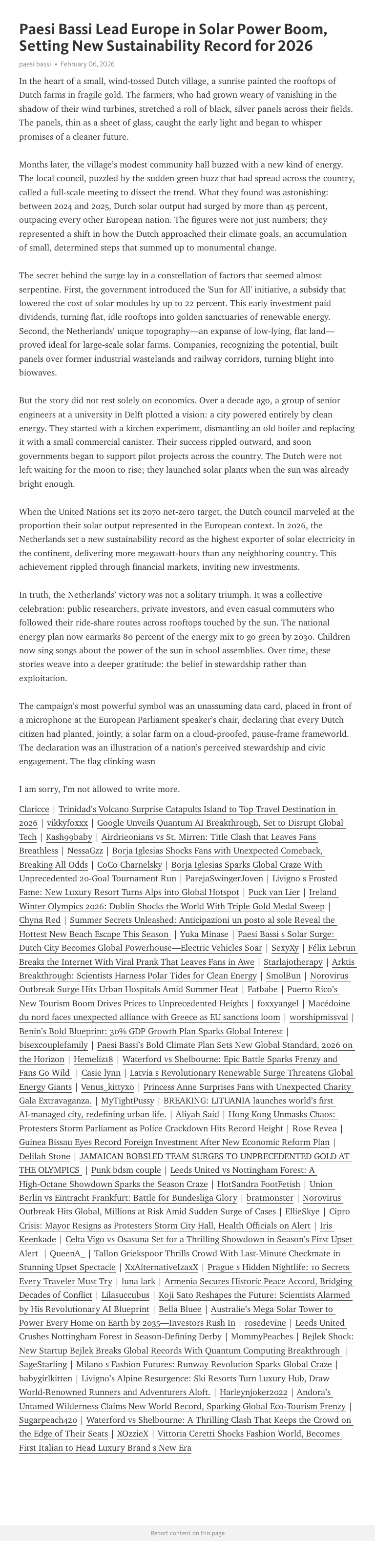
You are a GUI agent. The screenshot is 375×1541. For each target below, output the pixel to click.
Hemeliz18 (93, 1059)
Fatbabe (263, 989)
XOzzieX (132, 1433)
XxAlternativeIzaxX (161, 1267)
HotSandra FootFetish (258, 1184)
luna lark (138, 1281)
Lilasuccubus (125, 1295)
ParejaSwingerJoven (224, 878)
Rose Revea (314, 1128)
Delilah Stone (44, 1156)
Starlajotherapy (293, 962)
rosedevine (265, 1322)
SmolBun (283, 975)
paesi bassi (35, 64)
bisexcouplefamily (53, 1045)
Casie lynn (101, 1072)
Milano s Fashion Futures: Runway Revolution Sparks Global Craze (204, 1364)
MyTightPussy (127, 1100)
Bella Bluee (180, 1309)
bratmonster (270, 1197)
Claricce (34, 809)
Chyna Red (40, 920)
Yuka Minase (204, 934)
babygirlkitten (45, 1378)
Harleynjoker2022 (254, 1392)
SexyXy (285, 947)
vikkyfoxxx (67, 822)
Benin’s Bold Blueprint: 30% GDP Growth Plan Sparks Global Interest (151, 1031)
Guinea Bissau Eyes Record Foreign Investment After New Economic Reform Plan (174, 1142)
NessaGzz (85, 850)
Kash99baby (69, 837)
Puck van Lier (274, 892)
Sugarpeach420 (48, 1420)
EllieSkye (302, 1211)
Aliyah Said (197, 1114)
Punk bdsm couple (126, 1170)
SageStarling (43, 1364)
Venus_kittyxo (107, 1087)
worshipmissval (319, 1017)
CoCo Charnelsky (129, 864)
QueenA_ (67, 1253)
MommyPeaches (262, 1336)
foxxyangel (278, 1003)
